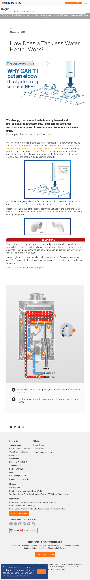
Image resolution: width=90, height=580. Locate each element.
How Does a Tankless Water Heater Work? (25, 491)
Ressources (15, 546)
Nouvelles (14, 498)
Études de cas (38, 445)
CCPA (58, 567)
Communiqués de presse (42, 452)
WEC (21, 469)
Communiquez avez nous (53, 564)
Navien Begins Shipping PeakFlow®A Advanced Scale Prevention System (37, 509)
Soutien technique (31, 548)
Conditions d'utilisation (73, 564)
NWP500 (27, 448)
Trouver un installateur (73, 3)
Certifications (66, 546)
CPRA (69, 567)
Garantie (63, 548)
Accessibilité (55, 569)
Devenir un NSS (53, 546)
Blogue (5, 9)
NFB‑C (24, 462)
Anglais (14, 530)
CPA (64, 567)
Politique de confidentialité (15, 575)
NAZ (25, 476)
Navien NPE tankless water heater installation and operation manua (42, 147)
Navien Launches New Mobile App (22, 506)
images (43, 449)
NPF (11, 476)
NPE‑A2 (12, 448)
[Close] (46, 565)
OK (41, 571)
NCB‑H (12, 455)
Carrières (42, 548)
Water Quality (14, 488)
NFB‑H (11, 462)
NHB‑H (18, 462)
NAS (20, 476)
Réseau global (53, 548)
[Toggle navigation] (85, 3)
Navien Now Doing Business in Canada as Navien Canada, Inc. (33, 502)
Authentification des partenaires (34, 546)
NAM (16, 476)
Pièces (75, 546)
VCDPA (75, 567)
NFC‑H (18, 455)
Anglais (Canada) (28, 530)
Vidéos (35, 449)
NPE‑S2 (19, 448)
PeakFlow (13, 469)
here (42, 267)
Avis (9, 12)
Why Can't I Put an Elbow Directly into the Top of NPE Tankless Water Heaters (39, 494)
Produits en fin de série (19, 479)
